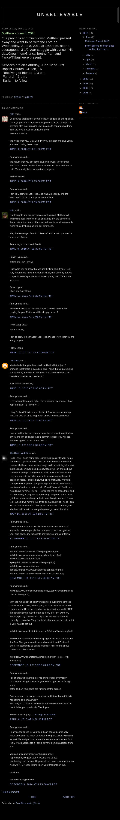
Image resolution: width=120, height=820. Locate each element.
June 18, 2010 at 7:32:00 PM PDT (31, 445)
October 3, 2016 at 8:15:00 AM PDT (33, 784)
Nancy (83, 112)
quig (12, 210)
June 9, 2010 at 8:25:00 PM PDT (30, 181)
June (88, 37)
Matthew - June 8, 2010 (97, 41)
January (90, 73)
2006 (86, 92)
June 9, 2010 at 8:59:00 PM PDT (30, 202)
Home (32, 796)
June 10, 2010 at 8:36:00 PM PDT (31, 388)
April (88, 59)
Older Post (68, 796)
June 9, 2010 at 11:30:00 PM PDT (31, 249)
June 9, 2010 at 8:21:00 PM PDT (30, 149)
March (89, 64)
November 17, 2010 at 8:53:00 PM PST (35, 538)
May (88, 55)
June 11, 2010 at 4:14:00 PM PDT (31, 420)
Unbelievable (60, 14)
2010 (86, 33)
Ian (81, 108)
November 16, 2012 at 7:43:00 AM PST (35, 578)
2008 (86, 83)
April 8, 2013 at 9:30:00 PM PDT (31, 719)
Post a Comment (10, 792)
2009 (86, 79)
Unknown (14, 360)
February (91, 68)
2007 (86, 88)
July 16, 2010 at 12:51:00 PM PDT (32, 514)
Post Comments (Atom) (28, 803)
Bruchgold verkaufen (44, 714)
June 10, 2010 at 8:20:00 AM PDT (31, 295)
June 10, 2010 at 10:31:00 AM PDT (32, 352)
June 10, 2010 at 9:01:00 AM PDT (31, 316)
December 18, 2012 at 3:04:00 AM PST (35, 665)
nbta (12, 114)
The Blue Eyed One (20, 453)
